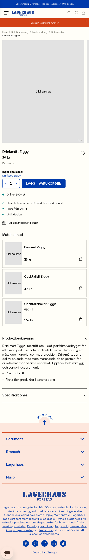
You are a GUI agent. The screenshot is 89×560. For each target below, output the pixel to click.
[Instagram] (44, 543)
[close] (86, 21)
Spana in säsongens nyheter (45, 22)
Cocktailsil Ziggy (36, 276)
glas (56, 526)
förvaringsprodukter (39, 526)
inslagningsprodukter (19, 530)
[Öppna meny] (6, 13)
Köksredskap (58, 32)
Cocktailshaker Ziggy (40, 304)
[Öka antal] (17, 183)
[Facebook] (26, 543)
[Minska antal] (5, 183)
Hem (5, 32)
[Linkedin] (54, 543)
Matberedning (40, 32)
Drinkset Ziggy (11, 175)
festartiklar (46, 530)
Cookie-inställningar (44, 552)
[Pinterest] (35, 543)
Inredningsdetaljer (14, 526)
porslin (64, 526)
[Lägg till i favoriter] (83, 153)
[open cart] (83, 13)
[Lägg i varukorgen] (44, 183)
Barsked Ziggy (34, 247)
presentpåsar (78, 526)
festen (81, 522)
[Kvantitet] (11, 183)
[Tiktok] (63, 543)
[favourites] (76, 13)
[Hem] (23, 13)
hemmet (64, 522)
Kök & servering (20, 32)
